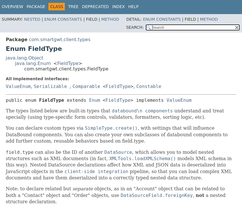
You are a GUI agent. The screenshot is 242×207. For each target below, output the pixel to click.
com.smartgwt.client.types (59, 39)
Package (36, 6)
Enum (94, 100)
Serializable (50, 86)
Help (133, 6)
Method (110, 19)
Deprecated (95, 6)
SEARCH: (135, 27)
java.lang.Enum (33, 63)
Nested (32, 19)
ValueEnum (18, 86)
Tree (73, 6)
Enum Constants (63, 19)
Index (118, 6)
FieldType (68, 63)
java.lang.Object (24, 58)
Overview (12, 6)
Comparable (86, 86)
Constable (148, 86)
